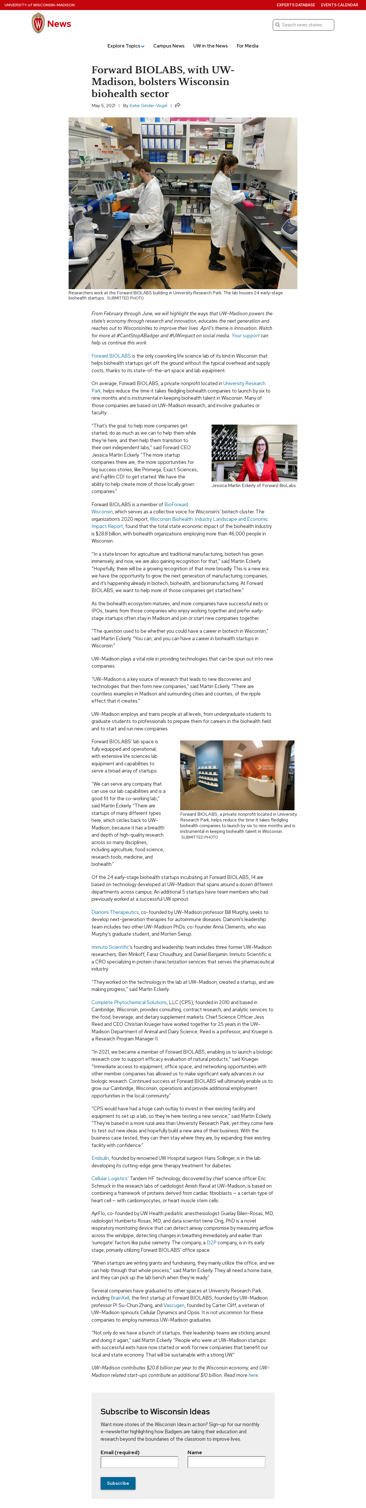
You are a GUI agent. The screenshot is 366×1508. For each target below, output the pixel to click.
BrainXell (120, 1298)
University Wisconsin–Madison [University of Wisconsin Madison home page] (40, 5)
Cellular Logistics (110, 1178)
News (59, 23)
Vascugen (174, 1305)
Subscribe (118, 1483)
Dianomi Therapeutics (115, 912)
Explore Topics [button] (126, 46)
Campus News (169, 46)
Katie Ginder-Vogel (148, 105)
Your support (246, 335)
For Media (247, 46)
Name (226, 1458)
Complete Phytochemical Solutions (129, 1002)
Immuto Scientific (110, 947)
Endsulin (100, 1158)
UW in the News (210, 46)
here (253, 1375)
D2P (211, 1242)
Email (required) (139, 1458)
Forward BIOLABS (111, 356)
